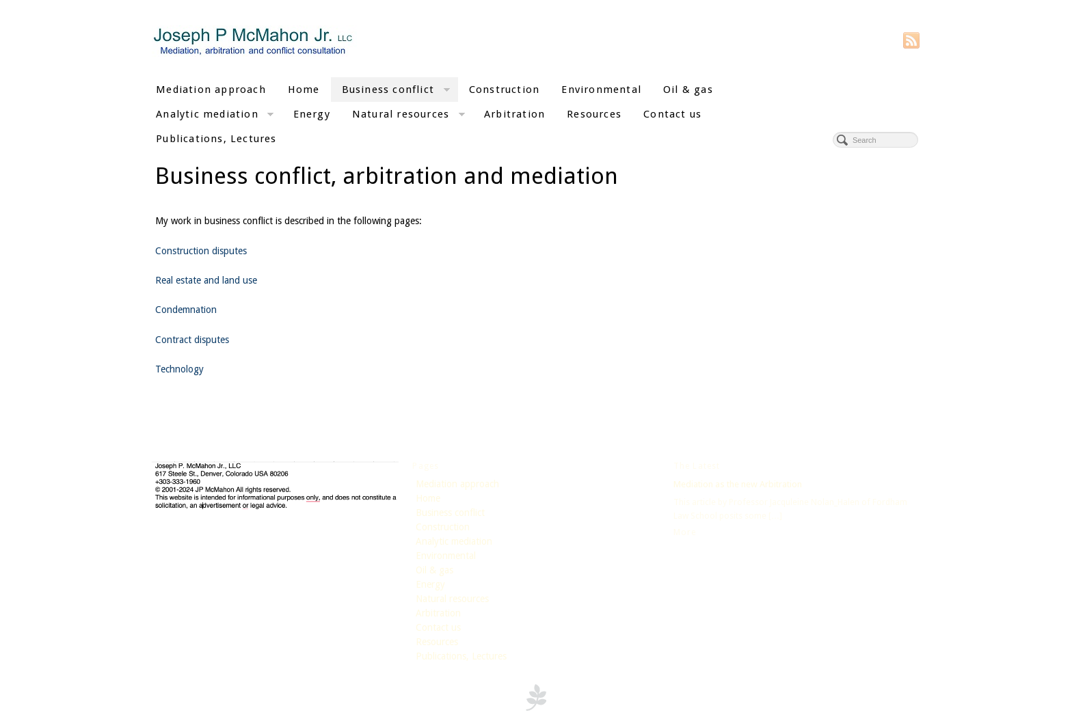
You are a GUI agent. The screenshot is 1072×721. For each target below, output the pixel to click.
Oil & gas (688, 89)
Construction (504, 89)
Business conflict (396, 91)
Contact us (672, 114)
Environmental (601, 89)
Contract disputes (192, 339)
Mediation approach (211, 89)
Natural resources (408, 116)
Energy (311, 114)
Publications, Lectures (216, 139)
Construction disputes (201, 250)
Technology (179, 369)
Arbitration (514, 114)
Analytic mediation (214, 116)
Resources (594, 114)
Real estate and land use (206, 280)
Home (304, 89)
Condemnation (186, 309)
